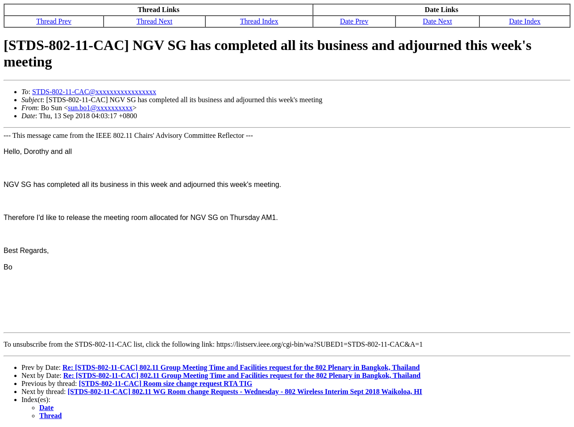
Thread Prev (53, 21)
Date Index (525, 21)
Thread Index (259, 21)
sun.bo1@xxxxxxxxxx (100, 108)
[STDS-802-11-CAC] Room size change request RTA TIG (165, 383)
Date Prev (354, 21)
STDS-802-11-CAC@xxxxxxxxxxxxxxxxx (94, 91)
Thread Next (154, 21)
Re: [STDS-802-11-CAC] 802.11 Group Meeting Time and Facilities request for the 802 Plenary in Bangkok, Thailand (241, 367)
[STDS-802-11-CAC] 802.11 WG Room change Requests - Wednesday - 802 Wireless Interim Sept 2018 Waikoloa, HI (245, 391)
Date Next (437, 21)
